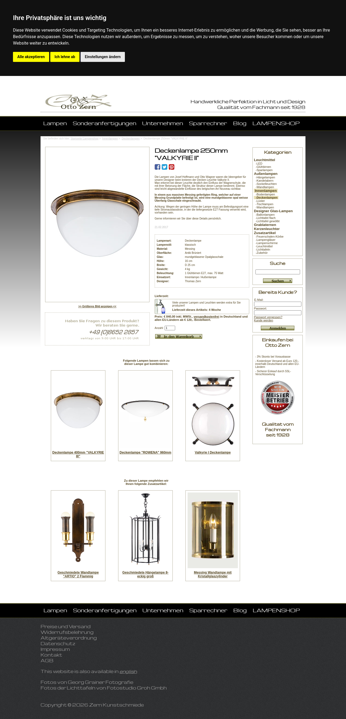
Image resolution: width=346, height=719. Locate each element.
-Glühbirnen (262, 166)
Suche (277, 263)
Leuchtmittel (264, 160)
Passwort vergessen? (268, 317)
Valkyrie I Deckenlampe (213, 452)
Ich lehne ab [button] (65, 57)
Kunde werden (263, 320)
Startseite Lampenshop (84, 138)
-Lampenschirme (266, 243)
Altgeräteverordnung (69, 638)
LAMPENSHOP (276, 123)
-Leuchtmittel (263, 246)
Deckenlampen (131, 138)
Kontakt (51, 655)
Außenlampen (265, 174)
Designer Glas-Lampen (273, 211)
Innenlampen (110, 138)
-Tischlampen (263, 204)
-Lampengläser (264, 239)
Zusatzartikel (265, 233)
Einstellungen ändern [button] (103, 57)
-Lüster (259, 200)
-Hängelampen (264, 177)
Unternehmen (162, 123)
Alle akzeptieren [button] (31, 57)
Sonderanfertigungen (104, 123)
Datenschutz (58, 643)
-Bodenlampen (264, 194)
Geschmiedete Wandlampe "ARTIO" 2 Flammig (78, 574)
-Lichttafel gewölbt (267, 221)
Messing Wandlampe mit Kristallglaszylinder (213, 574)
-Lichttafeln (262, 249)
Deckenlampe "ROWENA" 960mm (145, 452)
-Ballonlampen (264, 214)
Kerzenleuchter (267, 229)
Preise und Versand (66, 626)
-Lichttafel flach (264, 217)
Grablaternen (265, 225)
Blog (240, 123)
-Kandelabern (263, 180)
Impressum (55, 649)
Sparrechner (208, 123)
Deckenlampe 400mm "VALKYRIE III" (78, 454)
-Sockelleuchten (265, 183)
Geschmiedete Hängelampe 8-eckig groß (145, 574)
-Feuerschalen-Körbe (268, 236)
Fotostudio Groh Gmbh (137, 688)
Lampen (55, 123)
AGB (47, 660)
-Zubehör (261, 252)
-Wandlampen (264, 187)
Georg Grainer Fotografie (100, 682)
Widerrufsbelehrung (67, 632)
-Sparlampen (263, 170)
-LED (258, 163)
